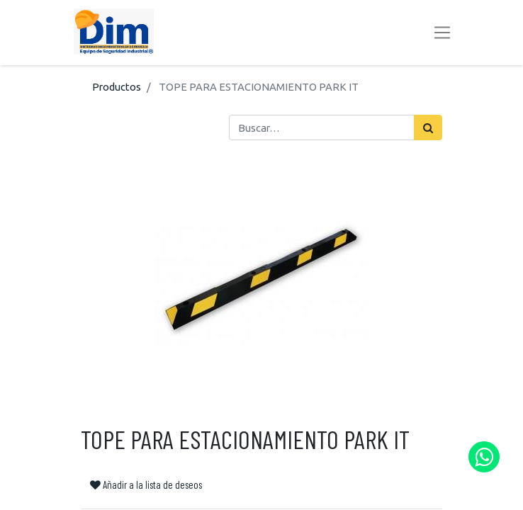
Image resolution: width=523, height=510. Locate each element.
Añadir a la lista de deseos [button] (146, 484)
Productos (116, 87)
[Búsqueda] (428, 127)
